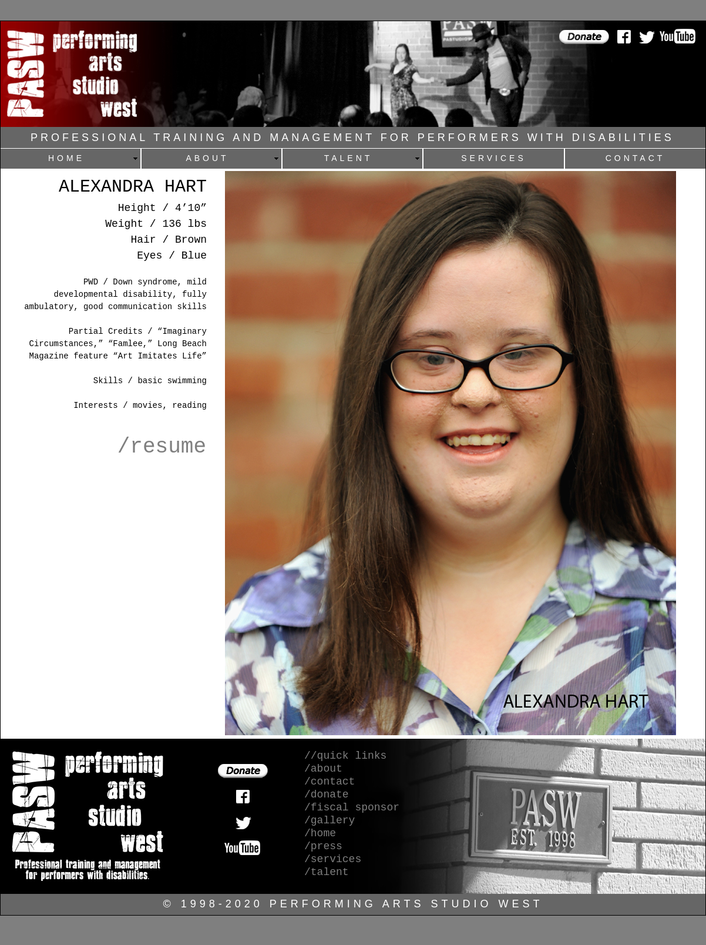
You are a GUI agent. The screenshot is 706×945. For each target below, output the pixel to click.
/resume (161, 447)
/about (323, 769)
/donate (326, 794)
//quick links (345, 756)
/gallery (329, 820)
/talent (326, 872)
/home (320, 833)
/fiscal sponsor (351, 807)
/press (323, 846)
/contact (329, 782)
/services (332, 859)
